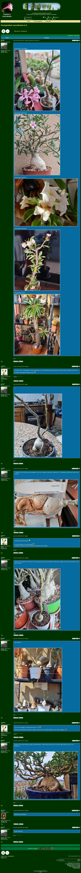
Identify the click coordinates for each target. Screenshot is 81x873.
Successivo (76, 35)
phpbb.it (40, 871)
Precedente (70, 35)
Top (2, 361)
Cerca (48, 19)
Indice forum (17, 31)
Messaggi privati (28, 19)
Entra (53, 19)
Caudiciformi (24, 31)
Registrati (55, 17)
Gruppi (50, 17)
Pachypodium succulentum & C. (14, 25)
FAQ (44, 17)
